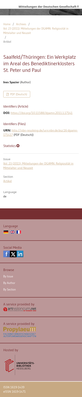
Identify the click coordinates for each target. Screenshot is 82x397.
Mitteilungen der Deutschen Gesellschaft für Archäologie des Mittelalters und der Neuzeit (49, 7)
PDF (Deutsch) (18, 94)
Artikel (7, 181)
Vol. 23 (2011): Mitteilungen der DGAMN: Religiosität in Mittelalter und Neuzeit (35, 31)
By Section (9, 289)
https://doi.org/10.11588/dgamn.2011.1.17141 (41, 113)
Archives (21, 24)
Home (6, 24)
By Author (9, 283)
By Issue (8, 276)
